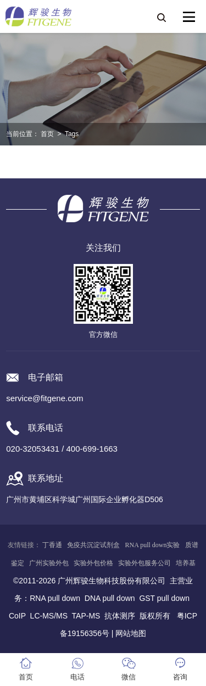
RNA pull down (55, 598)
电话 (77, 677)
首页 (47, 134)
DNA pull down (110, 598)
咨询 (180, 677)
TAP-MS (86, 615)
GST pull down (164, 598)
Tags (72, 134)
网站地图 (130, 633)
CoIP (17, 615)
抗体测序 (119, 615)
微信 (128, 677)
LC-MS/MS (49, 615)
